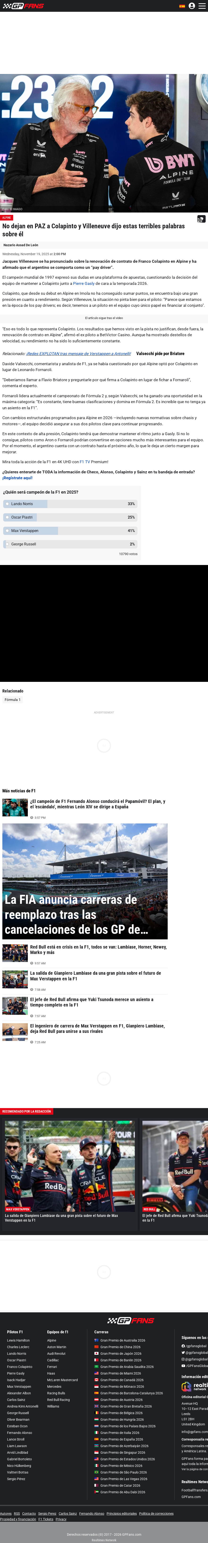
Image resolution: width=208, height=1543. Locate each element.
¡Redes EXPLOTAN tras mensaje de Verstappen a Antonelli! (78, 353)
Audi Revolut (56, 1353)
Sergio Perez (47, 1513)
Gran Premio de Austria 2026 (118, 1400)
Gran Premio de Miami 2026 (117, 1373)
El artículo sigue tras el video (104, 318)
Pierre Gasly (84, 283)
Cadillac (53, 1360)
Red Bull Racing (58, 1400)
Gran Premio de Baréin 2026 (117, 1360)
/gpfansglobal (194, 1346)
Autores (6, 1513)
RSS (17, 1513)
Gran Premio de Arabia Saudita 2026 (124, 1367)
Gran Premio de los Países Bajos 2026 (125, 1426)
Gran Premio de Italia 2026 (116, 1433)
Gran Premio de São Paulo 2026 (120, 1472)
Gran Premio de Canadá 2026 (119, 1380)
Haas (51, 1373)
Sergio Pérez (16, 1479)
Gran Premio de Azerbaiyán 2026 (121, 1446)
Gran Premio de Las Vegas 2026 (120, 1479)
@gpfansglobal (195, 1353)
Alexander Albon (19, 1393)
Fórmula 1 (13, 700)
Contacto (29, 1513)
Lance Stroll (15, 1439)
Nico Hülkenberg (19, 1466)
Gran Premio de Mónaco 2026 (119, 1386)
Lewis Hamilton (18, 1340)
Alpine (6, 217)
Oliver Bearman (18, 1419)
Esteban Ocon (17, 1426)
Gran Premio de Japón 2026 (117, 1353)
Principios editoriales (122, 1513)
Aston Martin (56, 1347)
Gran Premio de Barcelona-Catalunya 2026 (128, 1393)
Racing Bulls (56, 1393)
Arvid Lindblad (17, 1452)
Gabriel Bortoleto (19, 1459)
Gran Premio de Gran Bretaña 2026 (123, 1406)
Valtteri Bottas (17, 1472)
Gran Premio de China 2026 (117, 1347)
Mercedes (54, 1386)
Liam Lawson (17, 1446)
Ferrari (52, 1367)
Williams (53, 1406)
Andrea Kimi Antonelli (22, 1406)
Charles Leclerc (18, 1347)
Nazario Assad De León (21, 245)
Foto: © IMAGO (12, 209)
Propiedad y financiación (18, 1519)
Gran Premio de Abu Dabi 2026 (119, 1492)
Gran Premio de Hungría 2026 (119, 1419)
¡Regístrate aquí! (17, 477)
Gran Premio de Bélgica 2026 (118, 1413)
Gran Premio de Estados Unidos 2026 (124, 1459)
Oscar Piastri (16, 1360)
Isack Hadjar (16, 1380)
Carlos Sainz (16, 1400)
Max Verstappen (19, 1386)
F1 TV (85, 461)
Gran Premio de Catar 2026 (117, 1485)
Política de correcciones (156, 1513)
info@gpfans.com (195, 1432)
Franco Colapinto (19, 1367)
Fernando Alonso (19, 1433)
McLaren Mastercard (62, 1380)
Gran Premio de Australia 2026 (119, 1340)
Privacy (61, 1519)
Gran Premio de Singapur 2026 (119, 1452)
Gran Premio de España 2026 (118, 1439)
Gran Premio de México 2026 (118, 1466)
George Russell (18, 1413)
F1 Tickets (45, 1519)
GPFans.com (191, 1497)
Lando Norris (16, 1353)
